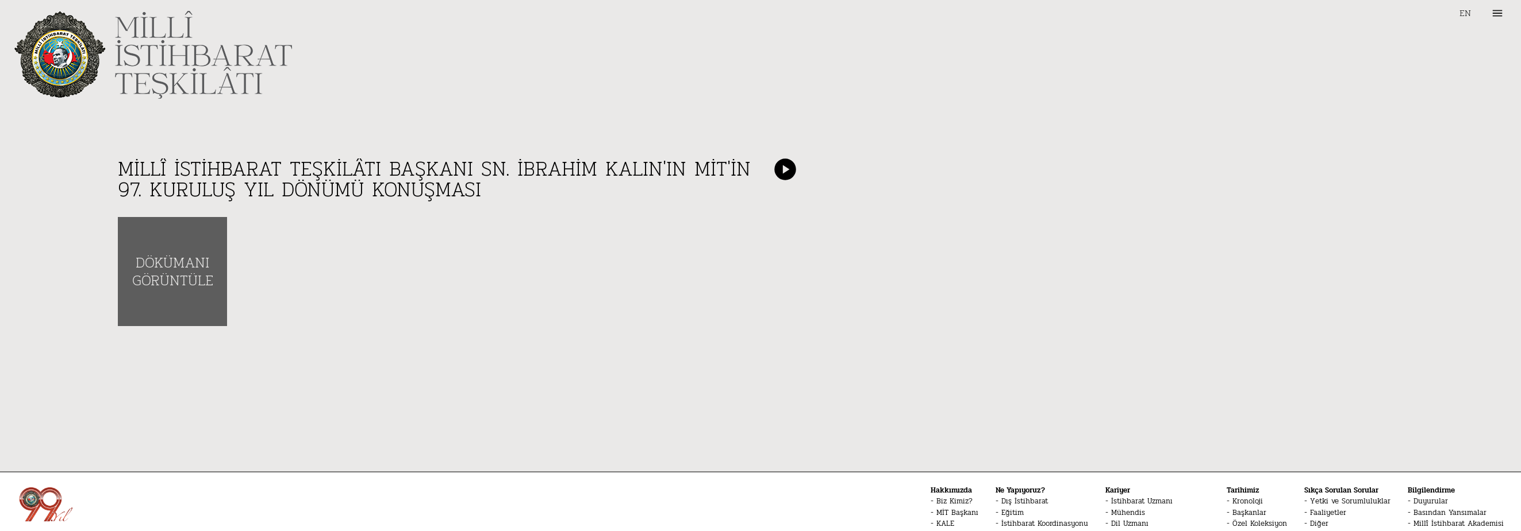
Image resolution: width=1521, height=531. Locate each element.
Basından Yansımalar (1450, 512)
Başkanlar (1249, 512)
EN (1465, 13)
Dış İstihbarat (1024, 501)
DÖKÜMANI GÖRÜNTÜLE (172, 271)
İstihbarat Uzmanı (1142, 501)
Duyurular (1431, 501)
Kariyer (1117, 490)
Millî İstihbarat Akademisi (1459, 523)
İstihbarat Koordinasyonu (1044, 523)
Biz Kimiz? (954, 501)
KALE (945, 523)
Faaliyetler (1328, 512)
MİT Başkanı (957, 512)
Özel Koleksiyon (1259, 523)
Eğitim (1012, 512)
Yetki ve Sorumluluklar (1350, 501)
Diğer (1319, 523)
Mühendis (1128, 512)
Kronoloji (1247, 501)
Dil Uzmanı (1130, 523)
